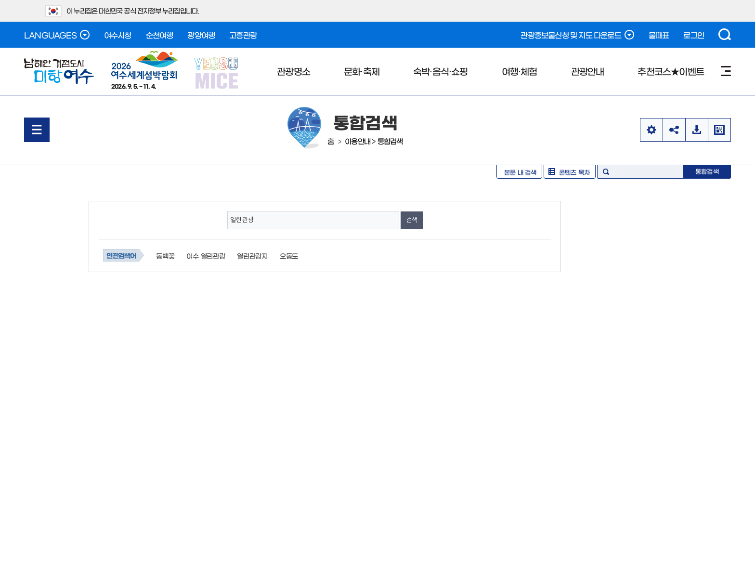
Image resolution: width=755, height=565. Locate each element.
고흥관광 (243, 35)
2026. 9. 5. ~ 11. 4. (144, 70)
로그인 (693, 35)
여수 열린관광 (205, 255)
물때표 (659, 35)
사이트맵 (726, 71)
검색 (724, 34)
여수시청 (117, 35)
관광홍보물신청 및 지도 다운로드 (577, 34)
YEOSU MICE (217, 72)
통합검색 (390, 141)
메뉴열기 (37, 130)
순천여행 (159, 35)
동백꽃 (165, 255)
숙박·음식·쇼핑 (440, 71)
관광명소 (293, 71)
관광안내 (587, 71)
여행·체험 (519, 71)
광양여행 (201, 35)
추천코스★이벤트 (671, 71)
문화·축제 (361, 71)
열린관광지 (252, 255)
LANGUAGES (57, 34)
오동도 (289, 255)
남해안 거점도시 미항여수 (59, 71)
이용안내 (357, 141)
